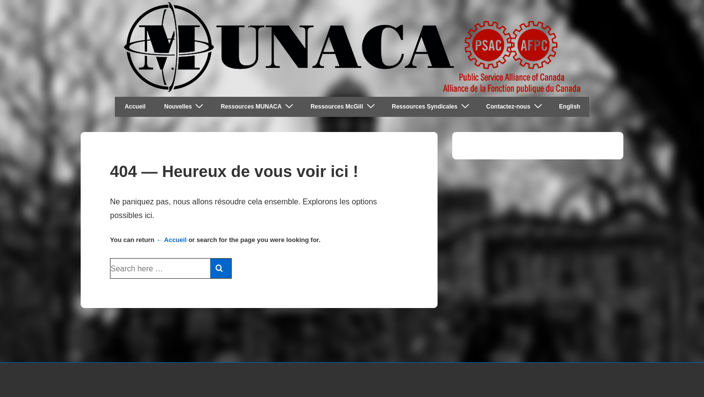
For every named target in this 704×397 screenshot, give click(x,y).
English (569, 106)
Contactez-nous (515, 106)
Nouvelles (185, 106)
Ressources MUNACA (258, 106)
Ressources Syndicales (432, 106)
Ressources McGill (343, 106)
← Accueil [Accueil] (171, 239)
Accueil (135, 106)
